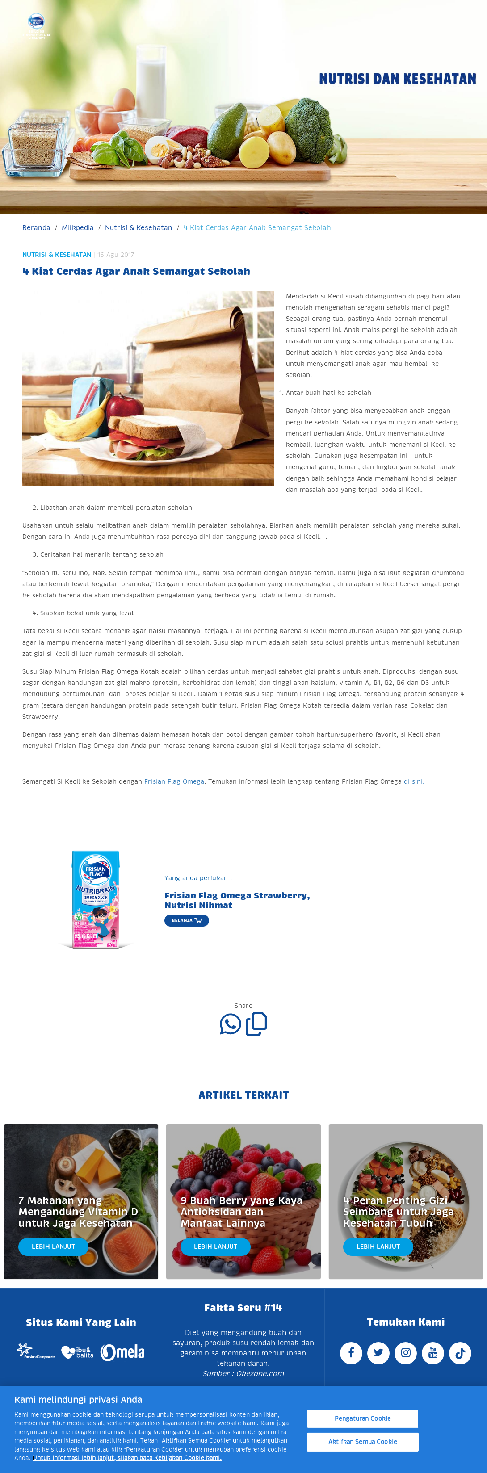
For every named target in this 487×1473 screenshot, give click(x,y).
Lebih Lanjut (53, 1246)
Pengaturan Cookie (363, 1419)
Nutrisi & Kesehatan (138, 227)
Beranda (36, 227)
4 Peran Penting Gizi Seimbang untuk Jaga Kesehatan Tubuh (398, 1212)
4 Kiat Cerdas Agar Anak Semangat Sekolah (257, 227)
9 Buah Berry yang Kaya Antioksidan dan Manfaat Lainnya (241, 1212)
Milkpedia (78, 227)
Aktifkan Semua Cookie (362, 1442)
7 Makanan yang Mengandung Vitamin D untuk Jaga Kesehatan (78, 1212)
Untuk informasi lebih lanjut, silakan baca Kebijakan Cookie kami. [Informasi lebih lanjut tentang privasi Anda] (127, 1458)
